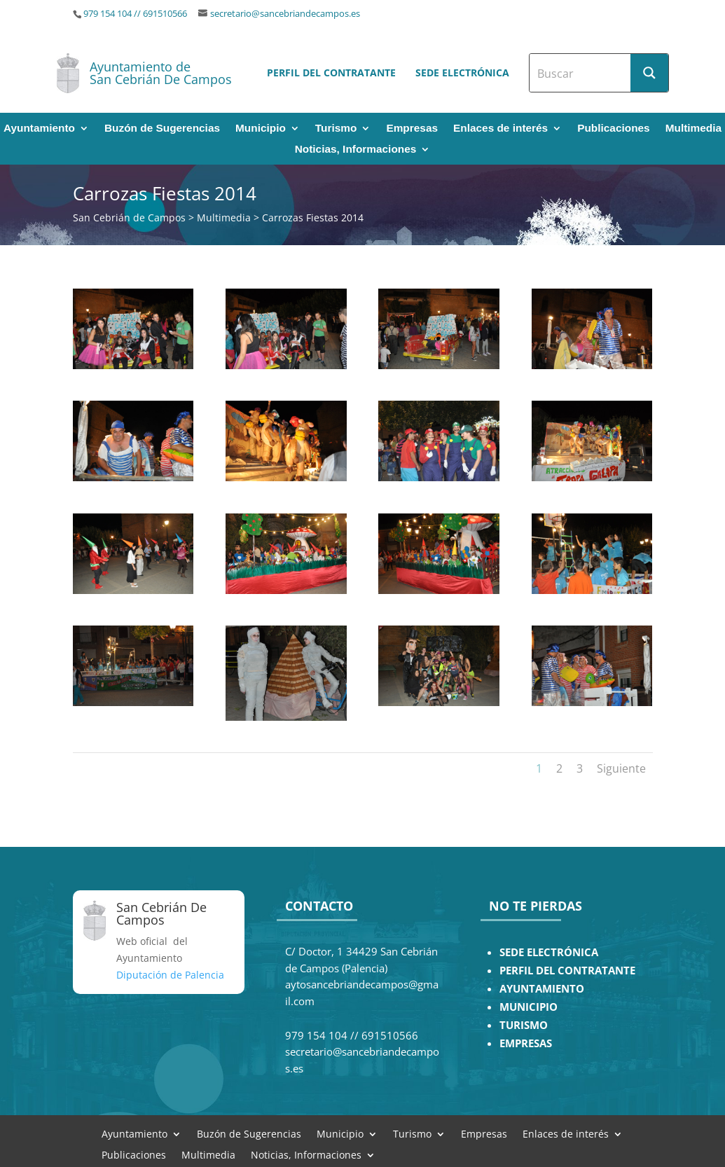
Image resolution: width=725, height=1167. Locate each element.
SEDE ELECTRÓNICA (548, 952)
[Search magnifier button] (649, 73)
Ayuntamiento (39, 128)
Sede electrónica (462, 72)
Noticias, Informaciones (356, 149)
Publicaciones (613, 128)
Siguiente (621, 768)
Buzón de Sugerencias (162, 128)
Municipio (260, 128)
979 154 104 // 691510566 (135, 14)
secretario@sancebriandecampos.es (285, 14)
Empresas (412, 128)
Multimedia (693, 128)
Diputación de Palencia (170, 974)
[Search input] (580, 72)
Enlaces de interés (500, 128)
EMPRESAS (525, 1043)
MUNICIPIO (528, 1007)
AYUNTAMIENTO (541, 988)
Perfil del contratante (331, 72)
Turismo (336, 128)
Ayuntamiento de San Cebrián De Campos (161, 73)
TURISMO (523, 1025)
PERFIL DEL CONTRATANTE (567, 970)
